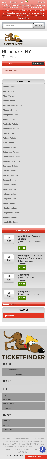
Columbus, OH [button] (22, 230)
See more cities (9, 304)
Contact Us (41, 2)
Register (13, 2)
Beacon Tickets (9, 185)
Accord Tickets (9, 87)
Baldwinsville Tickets (12, 157)
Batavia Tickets (9, 171)
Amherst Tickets (10, 119)
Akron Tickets (8, 96)
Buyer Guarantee (9, 425)
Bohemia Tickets (10, 217)
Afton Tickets (8, 91)
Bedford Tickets (9, 189)
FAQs (5, 395)
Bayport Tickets (9, 180)
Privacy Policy (8, 404)
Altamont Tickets (10, 110)
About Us (6, 421)
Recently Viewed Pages (36, 457)
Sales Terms (7, 399)
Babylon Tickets (9, 147)
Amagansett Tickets (11, 115)
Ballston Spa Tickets (11, 161)
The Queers (24, 291)
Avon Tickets (8, 143)
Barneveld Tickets (10, 166)
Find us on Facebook (11, 370)
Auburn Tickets (9, 138)
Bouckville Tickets (10, 222)
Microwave (23, 275)
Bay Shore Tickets (10, 175)
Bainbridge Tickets (11, 152)
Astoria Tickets (9, 133)
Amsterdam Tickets (11, 129)
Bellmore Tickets (10, 194)
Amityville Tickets (10, 124)
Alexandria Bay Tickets (12, 105)
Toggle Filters (38, 63)
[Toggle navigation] (40, 39)
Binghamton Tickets (11, 213)
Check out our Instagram (12, 374)
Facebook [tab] (10, 316)
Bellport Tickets (9, 199)
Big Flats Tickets (10, 208)
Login (4, 2)
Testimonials (7, 430)
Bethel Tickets (9, 203)
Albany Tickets (9, 101)
